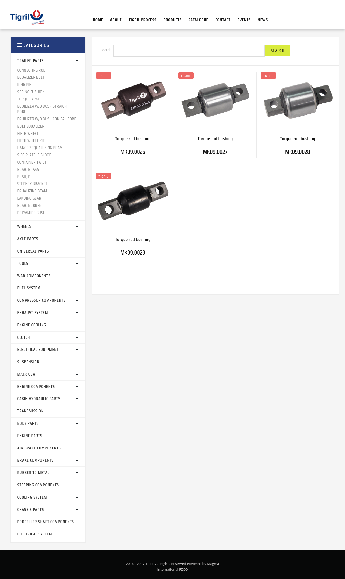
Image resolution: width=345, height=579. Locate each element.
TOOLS (22, 263)
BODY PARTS (28, 423)
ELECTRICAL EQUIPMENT (38, 349)
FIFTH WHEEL (28, 133)
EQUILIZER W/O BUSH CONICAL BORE (46, 119)
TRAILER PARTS (30, 60)
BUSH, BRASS (28, 169)
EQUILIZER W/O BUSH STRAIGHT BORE (43, 109)
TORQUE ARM (28, 99)
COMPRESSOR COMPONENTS (41, 300)
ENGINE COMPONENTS (36, 386)
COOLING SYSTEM (32, 497)
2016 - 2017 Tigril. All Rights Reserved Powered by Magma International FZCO (172, 566)
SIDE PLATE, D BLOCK (34, 155)
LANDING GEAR (29, 198)
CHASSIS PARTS (30, 509)
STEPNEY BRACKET (32, 183)
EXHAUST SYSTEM (32, 312)
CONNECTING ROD (31, 70)
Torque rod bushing (133, 138)
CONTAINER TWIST (32, 162)
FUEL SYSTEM (29, 288)
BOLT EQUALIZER (30, 126)
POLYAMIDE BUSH (31, 212)
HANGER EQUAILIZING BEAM (40, 147)
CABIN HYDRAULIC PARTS (39, 398)
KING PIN (24, 84)
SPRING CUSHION (31, 91)
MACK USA (26, 374)
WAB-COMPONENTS (34, 275)
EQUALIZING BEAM (32, 191)
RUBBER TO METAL (33, 472)
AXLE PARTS (27, 238)
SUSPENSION (28, 361)
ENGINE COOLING (31, 325)
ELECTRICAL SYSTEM (34, 534)
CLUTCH (23, 337)
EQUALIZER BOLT (30, 77)
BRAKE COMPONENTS (35, 460)
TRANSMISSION (30, 411)
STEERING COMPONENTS (38, 484)
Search (106, 49)
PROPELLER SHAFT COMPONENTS (45, 521)
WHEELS (24, 226)
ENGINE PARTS (29, 435)
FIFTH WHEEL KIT (31, 140)
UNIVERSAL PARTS (33, 251)
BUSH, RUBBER (29, 205)
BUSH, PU (25, 176)
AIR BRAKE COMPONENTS (39, 448)
